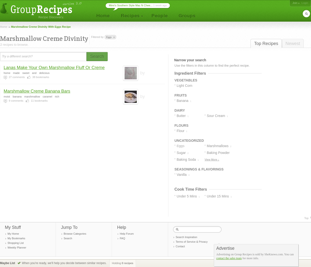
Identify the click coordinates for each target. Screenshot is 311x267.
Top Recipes (266, 43)
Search (68, 238)
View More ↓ (212, 159)
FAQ (122, 238)
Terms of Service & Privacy (191, 241)
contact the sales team (229, 258)
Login (305, 2)
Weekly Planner (17, 247)
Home (3, 26)
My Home (13, 233)
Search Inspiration (186, 237)
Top (306, 218)
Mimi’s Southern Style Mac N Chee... (131, 5)
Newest (292, 43)
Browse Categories (75, 233)
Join (295, 2)
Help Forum (127, 233)
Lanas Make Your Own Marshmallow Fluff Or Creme (54, 67)
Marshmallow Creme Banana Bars (37, 91)
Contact (180, 246)
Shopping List (16, 242)
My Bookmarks (16, 238)
